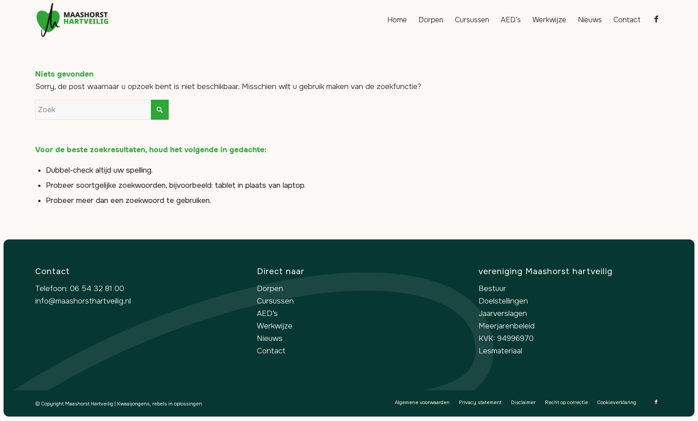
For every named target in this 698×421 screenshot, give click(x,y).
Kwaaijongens (133, 404)
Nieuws (270, 338)
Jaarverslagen (503, 313)
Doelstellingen (503, 301)
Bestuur (492, 288)
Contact (271, 351)
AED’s (267, 313)
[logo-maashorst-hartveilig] (72, 20)
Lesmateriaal (500, 351)
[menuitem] (397, 20)
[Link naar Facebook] (656, 19)
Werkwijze (274, 326)
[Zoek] (102, 110)
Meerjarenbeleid (507, 326)
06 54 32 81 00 (97, 288)
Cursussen (275, 301)
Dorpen (270, 288)
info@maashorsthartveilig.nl (83, 301)
